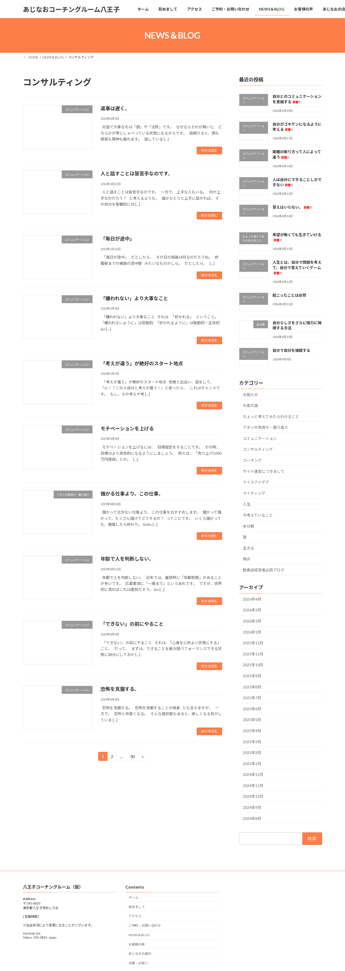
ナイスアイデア (256, 482)
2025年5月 (252, 720)
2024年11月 (253, 785)
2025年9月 (252, 676)
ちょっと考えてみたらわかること (271, 416)
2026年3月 (252, 610)
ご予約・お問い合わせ (145, 925)
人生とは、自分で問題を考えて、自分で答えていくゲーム (297, 267)
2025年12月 (253, 643)
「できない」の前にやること (132, 624)
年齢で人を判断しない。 (127, 559)
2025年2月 (252, 752)
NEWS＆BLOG (139, 935)
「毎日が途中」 (117, 239)
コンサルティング (258, 449)
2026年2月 (252, 621)
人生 (246, 504)
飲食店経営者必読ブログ (263, 570)
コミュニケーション (260, 438)
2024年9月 (252, 807)
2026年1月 (252, 632)
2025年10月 (253, 665)
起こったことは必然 (289, 295)
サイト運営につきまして (263, 471)
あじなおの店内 (140, 954)
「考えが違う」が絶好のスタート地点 (142, 363)
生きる (248, 548)
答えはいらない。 (292, 207)
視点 (246, 559)
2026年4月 (252, 599)
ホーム (133, 897)
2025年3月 (252, 741)
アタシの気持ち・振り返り (265, 427)
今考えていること (258, 515)
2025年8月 (252, 687)
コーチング (252, 460)
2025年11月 (253, 654)
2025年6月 (252, 709)
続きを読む (209, 150)
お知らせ (250, 394)
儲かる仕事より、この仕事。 (132, 494)
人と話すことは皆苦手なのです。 (137, 173)
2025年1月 (252, 763)
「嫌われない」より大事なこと (134, 298)
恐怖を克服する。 (120, 689)
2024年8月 (252, 818)
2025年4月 (252, 730)
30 (132, 757)
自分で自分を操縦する (291, 350)
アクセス (135, 916)
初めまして (137, 907)
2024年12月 (253, 774)
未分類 (248, 526)
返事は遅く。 (115, 108)
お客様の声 (137, 944)
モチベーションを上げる (127, 428)
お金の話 (250, 405)
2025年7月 (252, 697)
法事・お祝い (138, 963)
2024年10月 (253, 796)
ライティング (254, 493)
